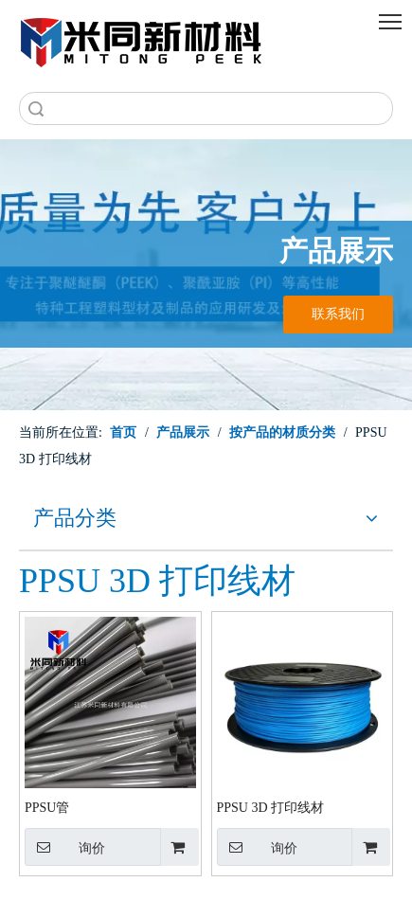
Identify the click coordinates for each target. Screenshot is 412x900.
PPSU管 (47, 808)
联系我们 (338, 314)
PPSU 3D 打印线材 (271, 808)
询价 (65, 847)
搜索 (36, 108)
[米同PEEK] (142, 39)
